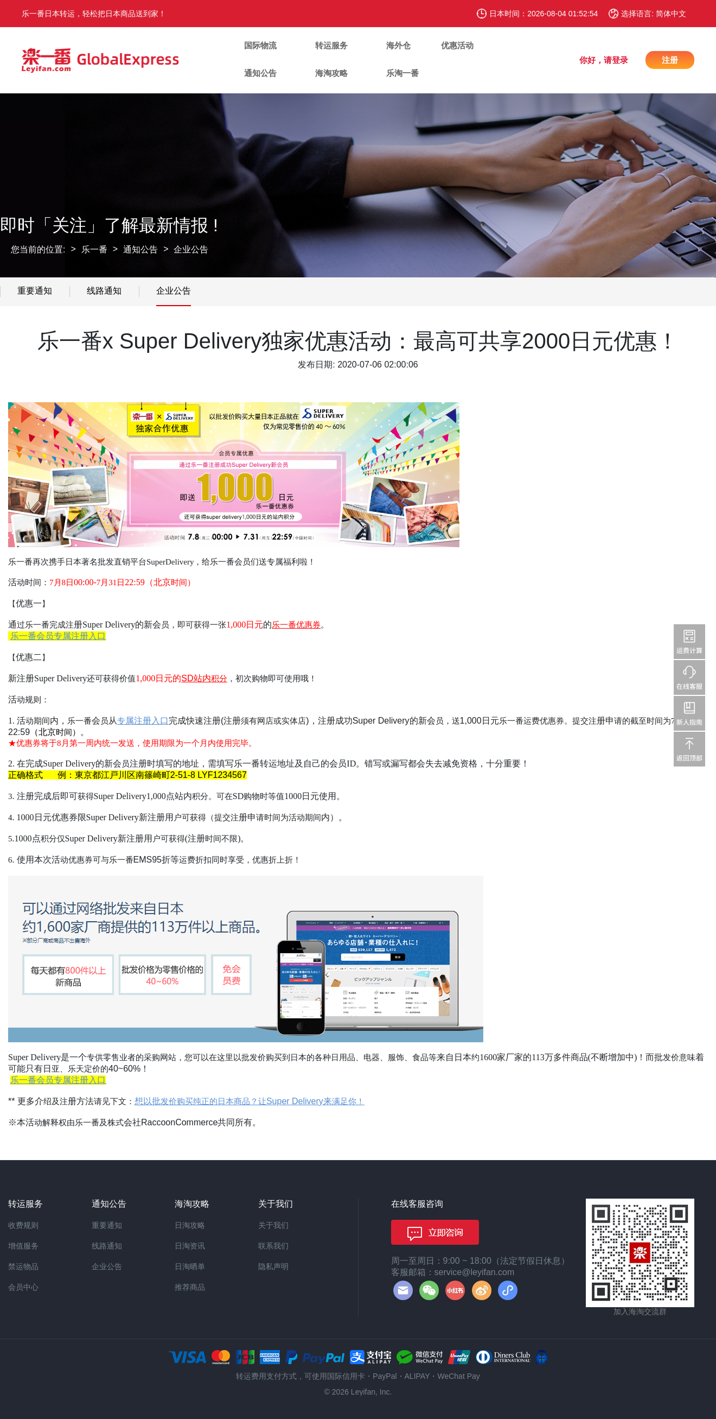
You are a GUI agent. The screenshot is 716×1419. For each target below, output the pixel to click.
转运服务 (331, 45)
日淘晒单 (190, 1266)
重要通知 (34, 290)
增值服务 (23, 1245)
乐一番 (94, 249)
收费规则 (23, 1225)
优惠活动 (457, 45)
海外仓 (398, 45)
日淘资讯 (190, 1245)
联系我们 (273, 1245)
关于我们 (273, 1225)
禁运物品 (23, 1266)
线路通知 (104, 290)
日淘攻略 (190, 1225)
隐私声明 (273, 1266)
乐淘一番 (402, 73)
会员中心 (23, 1287)
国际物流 (260, 45)
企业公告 (191, 249)
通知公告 (260, 73)
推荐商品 (190, 1287)
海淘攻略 (331, 73)
